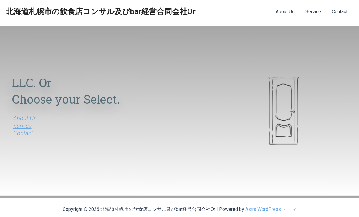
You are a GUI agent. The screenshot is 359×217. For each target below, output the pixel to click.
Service (315, 11)
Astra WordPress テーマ (270, 209)
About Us (288, 11)
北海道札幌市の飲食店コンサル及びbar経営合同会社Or (101, 11)
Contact (340, 11)
